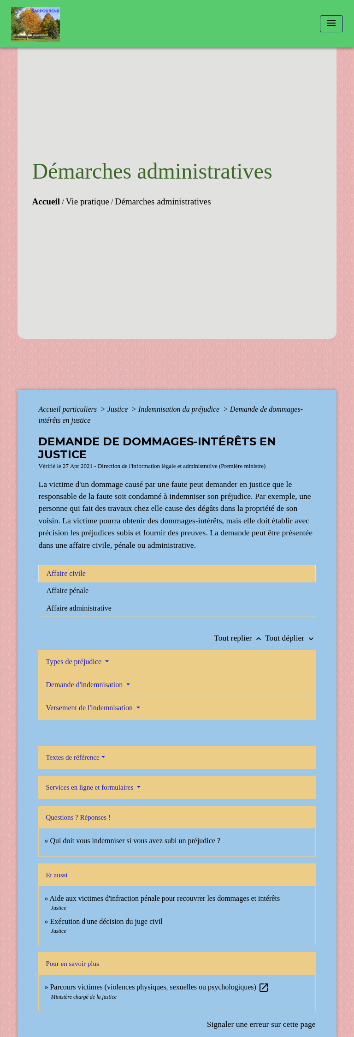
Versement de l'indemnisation (90, 708)
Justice (118, 409)
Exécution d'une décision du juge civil (107, 921)
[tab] (176, 573)
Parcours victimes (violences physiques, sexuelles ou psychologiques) (159, 987)
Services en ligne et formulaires (90, 787)
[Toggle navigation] (331, 23)
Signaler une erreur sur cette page (261, 1024)
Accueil (46, 201)
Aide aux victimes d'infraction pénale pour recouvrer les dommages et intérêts (165, 898)
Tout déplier (290, 637)
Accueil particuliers (68, 409)
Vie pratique (87, 201)
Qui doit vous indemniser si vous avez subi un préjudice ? (135, 841)
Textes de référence (72, 757)
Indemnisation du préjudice (179, 409)
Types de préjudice (74, 661)
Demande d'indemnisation (85, 685)
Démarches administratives (163, 201)
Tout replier (239, 637)
